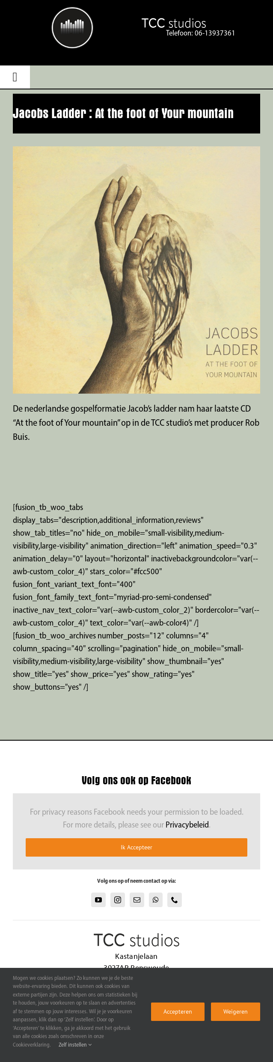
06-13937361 (215, 34)
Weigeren (235, 1011)
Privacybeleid (187, 825)
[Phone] (174, 900)
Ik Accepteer (136, 847)
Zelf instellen (75, 1045)
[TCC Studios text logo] (72, 10)
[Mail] (137, 900)
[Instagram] (117, 900)
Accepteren (177, 1011)
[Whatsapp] (156, 900)
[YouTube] (98, 900)
